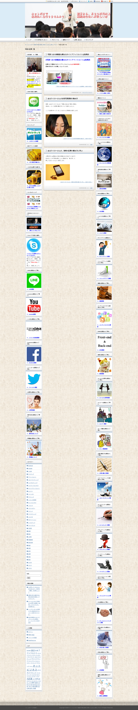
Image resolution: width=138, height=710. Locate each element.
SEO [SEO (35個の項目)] (33, 650)
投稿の (31, 634)
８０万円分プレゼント (41, 40)
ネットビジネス (32, 502)
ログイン (30, 631)
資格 (29, 557)
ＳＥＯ (30, 565)
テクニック (31, 497)
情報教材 (30, 539)
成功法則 (30, 542)
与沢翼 (30, 528)
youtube (30, 468)
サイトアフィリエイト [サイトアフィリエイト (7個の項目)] (34, 661)
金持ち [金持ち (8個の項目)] (31, 688)
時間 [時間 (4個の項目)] (31, 684)
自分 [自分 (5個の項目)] (39, 686)
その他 (30, 471)
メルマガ (30, 517)
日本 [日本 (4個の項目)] (29, 684)
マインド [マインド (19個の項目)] (33, 673)
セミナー (30, 491)
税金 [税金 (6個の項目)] (36, 684)
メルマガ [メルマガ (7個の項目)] (34, 674)
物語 (29, 545)
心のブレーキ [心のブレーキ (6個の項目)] (30, 681)
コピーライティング (33, 480)
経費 (29, 554)
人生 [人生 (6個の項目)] (34, 679)
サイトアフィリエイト (87, 92)
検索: (28, 573)
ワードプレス (31, 525)
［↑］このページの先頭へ (31, 707)
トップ (29, 40)
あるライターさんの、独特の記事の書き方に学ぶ (65, 151)
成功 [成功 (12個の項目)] (36, 683)
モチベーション (32, 519)
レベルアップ (31, 522)
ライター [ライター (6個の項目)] (34, 676)
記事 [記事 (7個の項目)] (28, 688)
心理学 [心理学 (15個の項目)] (32, 683)
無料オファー (66, 40)
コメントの (32, 637)
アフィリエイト (32, 477)
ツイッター (31, 494)
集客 (29, 559)
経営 (29, 551)
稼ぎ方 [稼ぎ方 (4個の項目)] (38, 684)
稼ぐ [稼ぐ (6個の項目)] (28, 686)
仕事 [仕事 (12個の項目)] (36, 679)
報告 (29, 534)
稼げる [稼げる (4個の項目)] (30, 686)
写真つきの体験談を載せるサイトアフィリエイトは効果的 (68, 54)
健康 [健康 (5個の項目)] (39, 678)
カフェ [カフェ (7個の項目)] (34, 655)
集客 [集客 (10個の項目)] (34, 688)
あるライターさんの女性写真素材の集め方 (63, 98)
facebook (30, 465)
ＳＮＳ (30, 568)
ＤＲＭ (30, 562)
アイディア (31, 474)
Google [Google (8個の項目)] (29, 650)
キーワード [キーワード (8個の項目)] (31, 657)
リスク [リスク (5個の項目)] (37, 676)
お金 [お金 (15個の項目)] (36, 650)
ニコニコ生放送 (32, 500)
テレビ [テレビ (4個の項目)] (30, 666)
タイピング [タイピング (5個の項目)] (33, 662)
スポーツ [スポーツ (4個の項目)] (29, 662)
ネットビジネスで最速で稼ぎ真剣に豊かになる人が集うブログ (41, 44)
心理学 (30, 537)
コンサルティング (32, 482)
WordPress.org (32, 640)
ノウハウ (30, 505)
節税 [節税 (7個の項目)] (33, 686)
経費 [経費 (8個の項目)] (36, 686)
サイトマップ (89, 40)
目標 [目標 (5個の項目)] (34, 684)
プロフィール (55, 40)
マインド (30, 511)
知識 (91, 144)
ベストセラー (31, 508)
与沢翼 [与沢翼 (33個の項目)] (29, 679)
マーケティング (32, 514)
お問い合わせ (78, 40)
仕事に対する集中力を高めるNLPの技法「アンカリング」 (34, 597)
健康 (29, 531)
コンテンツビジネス (33, 485)
